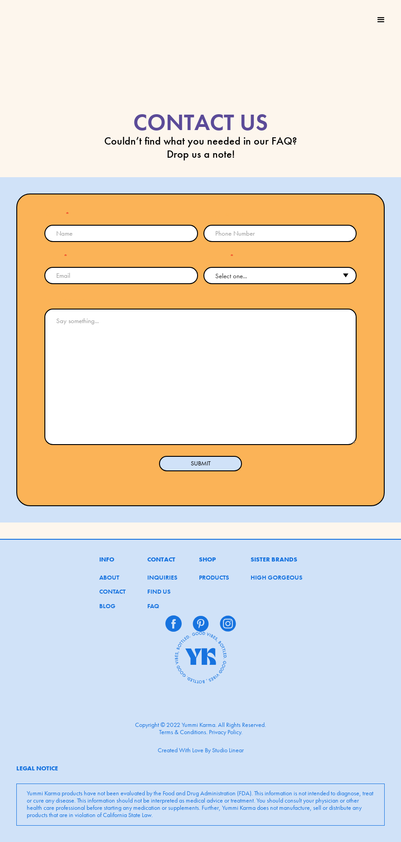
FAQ (153, 606)
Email (56, 257)
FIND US (158, 591)
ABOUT (109, 577)
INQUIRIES (162, 577)
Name (56, 215)
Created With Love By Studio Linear (201, 750)
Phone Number (226, 215)
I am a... (218, 257)
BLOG (107, 606)
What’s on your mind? (77, 299)
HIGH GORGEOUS (276, 577)
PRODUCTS (214, 577)
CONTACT (112, 591)
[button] (381, 20)
